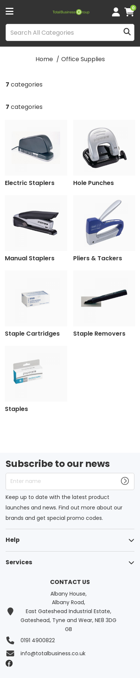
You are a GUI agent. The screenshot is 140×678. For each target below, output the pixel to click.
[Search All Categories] (70, 32)
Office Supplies (83, 59)
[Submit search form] (127, 32)
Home (44, 59)
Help (13, 540)
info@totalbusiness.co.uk (53, 653)
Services (19, 562)
